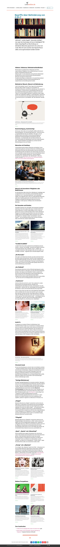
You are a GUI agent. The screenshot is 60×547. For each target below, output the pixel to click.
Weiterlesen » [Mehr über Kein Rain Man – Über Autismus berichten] (16, 362)
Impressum (31, 545)
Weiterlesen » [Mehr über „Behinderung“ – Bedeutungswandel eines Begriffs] (16, 126)
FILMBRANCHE (26, 7)
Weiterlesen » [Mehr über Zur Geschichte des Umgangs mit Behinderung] (32, 503)
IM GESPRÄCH (37, 7)
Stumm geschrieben (18, 311)
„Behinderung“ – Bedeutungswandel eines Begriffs (23, 121)
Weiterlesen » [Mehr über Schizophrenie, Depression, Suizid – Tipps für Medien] (16, 241)
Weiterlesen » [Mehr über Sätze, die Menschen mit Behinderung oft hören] (16, 500)
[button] (31, 542)
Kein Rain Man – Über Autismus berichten (22, 357)
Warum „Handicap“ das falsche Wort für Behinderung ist (24, 181)
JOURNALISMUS (19, 7)
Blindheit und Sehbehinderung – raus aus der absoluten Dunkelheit (37, 312)
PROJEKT (43, 8)
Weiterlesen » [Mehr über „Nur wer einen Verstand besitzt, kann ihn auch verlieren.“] (32, 241)
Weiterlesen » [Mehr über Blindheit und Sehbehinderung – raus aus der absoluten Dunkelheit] (32, 319)
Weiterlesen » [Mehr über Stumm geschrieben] (16, 319)
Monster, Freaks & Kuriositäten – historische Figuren (36, 469)
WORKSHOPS (31, 7)
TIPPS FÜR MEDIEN (11, 8)
